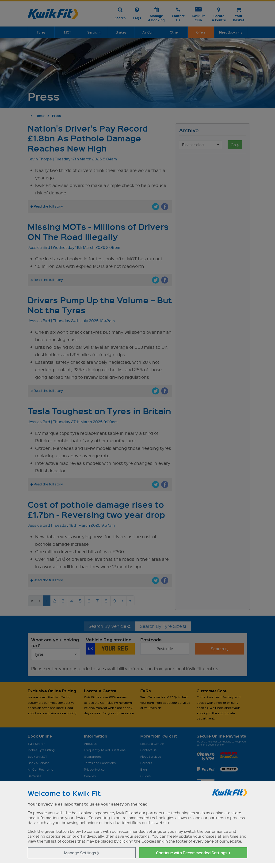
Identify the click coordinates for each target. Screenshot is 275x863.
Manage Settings (81, 852)
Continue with (193, 852)
